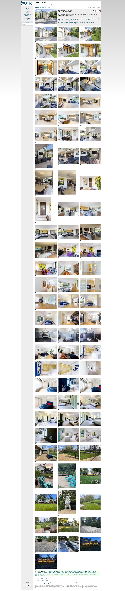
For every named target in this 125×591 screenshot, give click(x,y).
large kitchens (67, 19)
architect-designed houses (75, 18)
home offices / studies (63, 22)
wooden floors (94, 21)
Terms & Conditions (45, 589)
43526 (58, 4)
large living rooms (92, 19)
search (27, 585)
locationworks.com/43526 (94, 7)
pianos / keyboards (74, 22)
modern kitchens (69, 24)
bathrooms (82, 24)
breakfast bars (83, 19)
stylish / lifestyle (84, 22)
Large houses (44, 578)
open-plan (94, 18)
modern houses (87, 18)
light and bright (86, 571)
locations (37, 4)
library (27, 12)
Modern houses (44, 580)
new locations (27, 14)
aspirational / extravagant (80, 574)
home (27, 8)
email (75, 583)
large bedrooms (65, 572)
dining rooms (77, 21)
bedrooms (76, 24)
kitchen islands (75, 19)
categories (27, 11)
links (27, 20)
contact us (27, 15)
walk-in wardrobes (85, 21)
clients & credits (27, 18)
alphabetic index (27, 9)
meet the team (27, 17)
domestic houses (44, 4)
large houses (53, 4)
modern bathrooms (68, 21)
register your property (27, 586)
